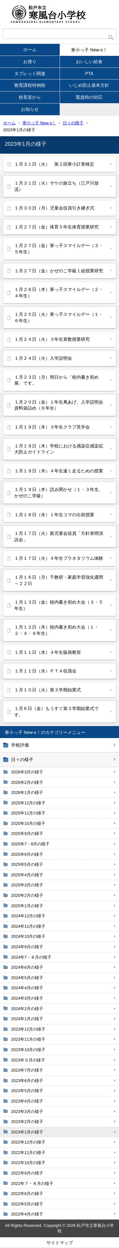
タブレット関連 (29, 73)
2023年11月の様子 (28, 1039)
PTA (89, 73)
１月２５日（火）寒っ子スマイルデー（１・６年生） (58, 317)
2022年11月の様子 (28, 1152)
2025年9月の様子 (27, 833)
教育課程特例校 (29, 85)
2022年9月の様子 (27, 1173)
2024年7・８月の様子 (31, 957)
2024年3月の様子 (27, 998)
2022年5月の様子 (27, 1204)
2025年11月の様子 (28, 813)
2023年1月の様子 (27, 1132)
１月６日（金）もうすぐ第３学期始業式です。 (56, 711)
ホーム (29, 49)
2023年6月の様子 (27, 1080)
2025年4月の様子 (27, 874)
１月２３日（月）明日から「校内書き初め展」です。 (56, 380)
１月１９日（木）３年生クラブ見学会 (52, 426)
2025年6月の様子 (27, 854)
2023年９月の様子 (28, 1060)
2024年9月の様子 (27, 946)
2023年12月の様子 (28, 1029)
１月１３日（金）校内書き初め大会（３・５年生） (58, 605)
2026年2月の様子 (27, 782)
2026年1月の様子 (27, 792)
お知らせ (30, 109)
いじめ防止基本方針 (89, 85)
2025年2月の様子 (27, 895)
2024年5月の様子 (27, 977)
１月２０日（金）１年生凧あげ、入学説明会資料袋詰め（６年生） (58, 405)
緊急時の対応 (89, 97)
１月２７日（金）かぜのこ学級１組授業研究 (58, 270)
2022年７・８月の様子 (32, 1183)
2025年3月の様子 (27, 885)
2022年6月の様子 (27, 1193)
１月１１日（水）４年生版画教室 (47, 652)
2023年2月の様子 (27, 1121)
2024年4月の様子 (27, 987)
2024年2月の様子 (27, 1008)
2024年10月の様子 (28, 936)
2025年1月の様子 (27, 905)
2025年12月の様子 (28, 803)
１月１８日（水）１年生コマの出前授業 (54, 514)
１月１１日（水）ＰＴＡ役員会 (45, 670)
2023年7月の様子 (27, 1070)
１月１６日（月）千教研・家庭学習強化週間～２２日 (58, 580)
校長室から (30, 97)
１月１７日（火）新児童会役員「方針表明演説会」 (58, 536)
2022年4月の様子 (27, 1214)
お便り (29, 61)
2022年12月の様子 (28, 1142)
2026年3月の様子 (27, 772)
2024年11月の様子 (28, 926)
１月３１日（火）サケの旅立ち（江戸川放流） (56, 186)
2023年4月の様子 (27, 1101)
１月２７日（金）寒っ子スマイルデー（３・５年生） (58, 248)
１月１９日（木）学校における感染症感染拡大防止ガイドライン (58, 449)
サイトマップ (59, 1242)
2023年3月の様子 (27, 1111)
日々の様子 (73, 123)
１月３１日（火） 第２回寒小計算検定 (54, 164)
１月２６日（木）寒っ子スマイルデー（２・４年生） (58, 292)
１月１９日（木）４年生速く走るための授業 (58, 470)
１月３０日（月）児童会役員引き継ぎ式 (54, 207)
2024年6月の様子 (27, 967)
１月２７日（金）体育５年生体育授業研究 (56, 226)
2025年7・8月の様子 (30, 844)
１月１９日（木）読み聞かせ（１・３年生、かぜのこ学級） (58, 492)
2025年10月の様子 (28, 823)
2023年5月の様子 (27, 1090)
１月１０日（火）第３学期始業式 (47, 689)
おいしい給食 (89, 61)
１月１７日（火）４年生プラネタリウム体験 (58, 558)
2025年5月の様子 (27, 864)
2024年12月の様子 (28, 916)
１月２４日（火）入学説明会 (43, 358)
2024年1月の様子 (27, 1018)
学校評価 (20, 745)
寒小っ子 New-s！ (89, 49)
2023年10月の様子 (28, 1049)
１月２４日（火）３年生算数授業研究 (52, 339)
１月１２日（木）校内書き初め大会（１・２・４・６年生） (56, 630)
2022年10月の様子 (28, 1162)
